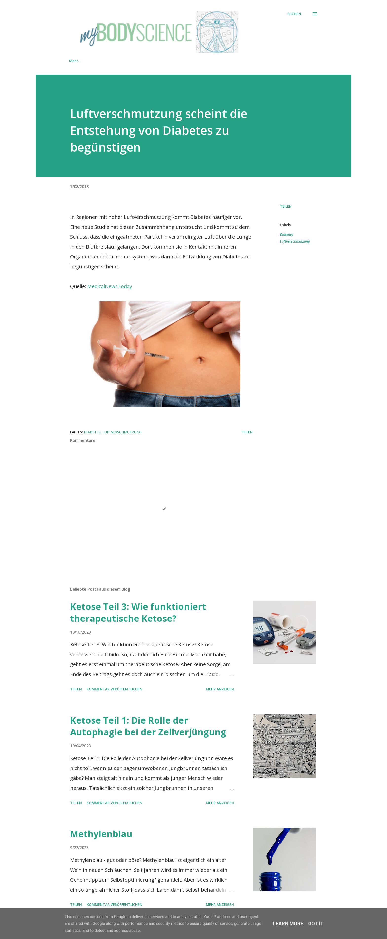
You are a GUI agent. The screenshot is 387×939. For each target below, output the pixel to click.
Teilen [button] (286, 206)
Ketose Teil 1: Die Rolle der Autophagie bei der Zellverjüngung (148, 726)
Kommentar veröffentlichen (114, 689)
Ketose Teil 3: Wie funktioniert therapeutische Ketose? (138, 612)
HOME (74, 60)
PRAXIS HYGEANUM (242, 60)
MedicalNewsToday (109, 286)
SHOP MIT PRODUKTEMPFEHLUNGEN (125, 60)
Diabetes (286, 234)
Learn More (288, 924)
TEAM (175, 60)
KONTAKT (203, 60)
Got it (316, 924)
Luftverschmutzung (295, 241)
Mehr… (279, 60)
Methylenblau (101, 834)
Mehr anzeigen (220, 689)
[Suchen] (294, 14)
